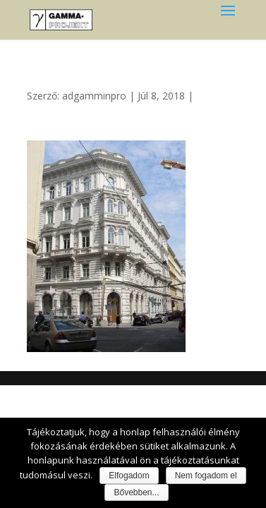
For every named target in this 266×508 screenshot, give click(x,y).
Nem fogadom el (206, 475)
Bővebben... (136, 492)
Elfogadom (129, 475)
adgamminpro (94, 95)
